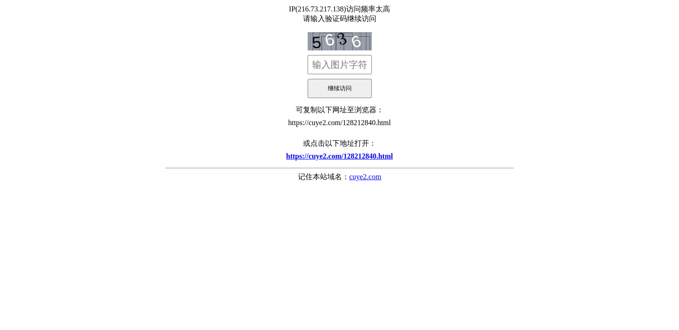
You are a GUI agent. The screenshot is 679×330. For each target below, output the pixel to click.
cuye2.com (365, 177)
